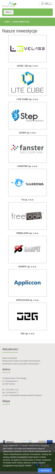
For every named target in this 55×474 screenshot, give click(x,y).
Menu (9, 12)
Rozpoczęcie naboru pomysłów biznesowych (21, 361)
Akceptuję (45, 470)
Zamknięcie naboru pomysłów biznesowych (20, 364)
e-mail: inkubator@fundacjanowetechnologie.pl (22, 395)
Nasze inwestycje (9, 358)
